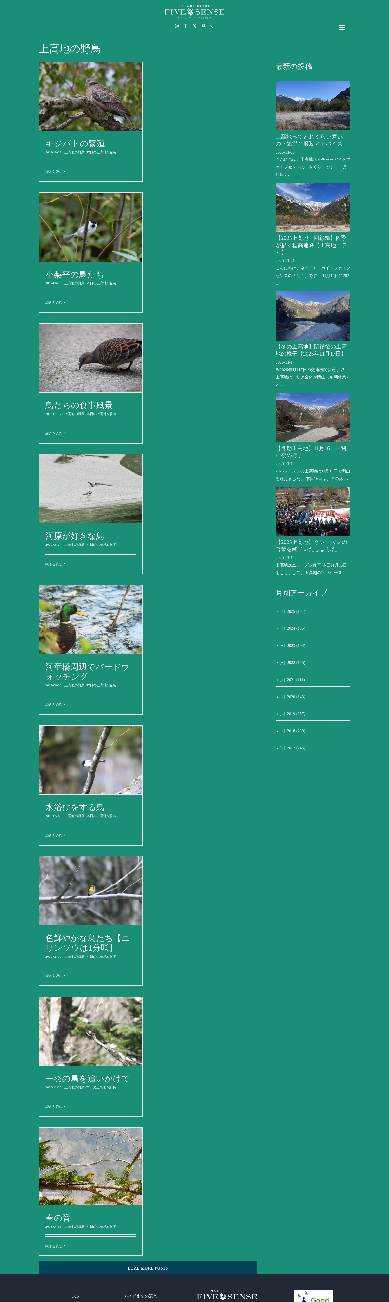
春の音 (58, 1217)
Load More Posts (148, 1268)
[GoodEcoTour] (313, 1292)
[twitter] (194, 26)
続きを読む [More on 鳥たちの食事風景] (53, 433)
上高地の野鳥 (74, 152)
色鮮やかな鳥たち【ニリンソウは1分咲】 (87, 942)
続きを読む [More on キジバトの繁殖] (53, 172)
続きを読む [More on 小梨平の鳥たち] (53, 302)
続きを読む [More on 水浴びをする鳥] (53, 835)
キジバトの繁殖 (75, 143)
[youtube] (203, 26)
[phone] (212, 26)
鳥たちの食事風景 (79, 405)
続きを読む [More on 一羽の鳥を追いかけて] (53, 1106)
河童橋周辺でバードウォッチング (87, 671)
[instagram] (177, 26)
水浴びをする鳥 (75, 807)
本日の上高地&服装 (101, 152)
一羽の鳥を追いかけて (87, 1078)
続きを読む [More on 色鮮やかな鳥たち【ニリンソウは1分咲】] (53, 976)
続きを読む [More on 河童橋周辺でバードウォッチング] (53, 704)
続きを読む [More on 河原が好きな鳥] (53, 564)
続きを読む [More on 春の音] (53, 1246)
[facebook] (185, 26)
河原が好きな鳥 (74, 536)
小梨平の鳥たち (74, 274)
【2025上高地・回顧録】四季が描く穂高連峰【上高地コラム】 (311, 245)
